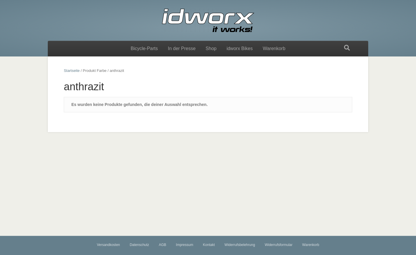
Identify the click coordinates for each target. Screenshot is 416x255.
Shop (211, 48)
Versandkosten (108, 245)
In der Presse (181, 48)
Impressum (184, 245)
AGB (162, 245)
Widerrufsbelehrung (240, 245)
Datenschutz (139, 245)
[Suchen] (347, 47)
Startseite (72, 70)
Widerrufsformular (278, 245)
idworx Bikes (240, 48)
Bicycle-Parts (144, 48)
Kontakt (209, 245)
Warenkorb (274, 48)
